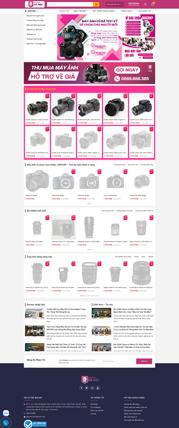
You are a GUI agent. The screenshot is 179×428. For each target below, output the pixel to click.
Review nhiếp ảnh (36, 304)
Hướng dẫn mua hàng (125, 211)
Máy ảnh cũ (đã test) (34, 30)
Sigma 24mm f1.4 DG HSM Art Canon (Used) (145, 241)
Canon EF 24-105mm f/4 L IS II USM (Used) (40, 287)
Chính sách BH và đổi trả (144, 211)
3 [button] (90, 58)
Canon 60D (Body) (58, 195)
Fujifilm (150, 257)
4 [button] (93, 58)
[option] (89, 37)
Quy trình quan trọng (104, 11)
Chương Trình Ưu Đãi (34, 39)
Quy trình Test (133, 165)
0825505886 (31, 405)
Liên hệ (93, 406)
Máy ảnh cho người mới (35, 16)
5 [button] (92, 295)
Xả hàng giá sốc (108, 211)
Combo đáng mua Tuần (35, 20)
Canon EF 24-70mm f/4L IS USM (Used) (65, 287)
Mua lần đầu (81, 11)
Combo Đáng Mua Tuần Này (41, 89)
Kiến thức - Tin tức (103, 304)
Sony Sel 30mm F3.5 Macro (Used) (115, 241)
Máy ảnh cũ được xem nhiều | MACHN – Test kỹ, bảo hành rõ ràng (61, 164)
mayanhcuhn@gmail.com (35, 409)
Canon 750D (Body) (110, 195)
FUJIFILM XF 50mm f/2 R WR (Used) (142, 287)
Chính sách (127, 11)
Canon (136, 257)
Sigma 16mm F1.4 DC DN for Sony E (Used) (118, 287)
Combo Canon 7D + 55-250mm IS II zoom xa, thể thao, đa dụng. (73, 120)
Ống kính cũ (31, 34)
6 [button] (94, 295)
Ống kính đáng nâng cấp (39, 256)
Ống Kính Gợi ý (120, 165)
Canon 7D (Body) (31, 195)
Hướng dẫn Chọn (147, 165)
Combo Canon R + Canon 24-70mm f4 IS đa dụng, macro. (45, 120)
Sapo (109, 425)
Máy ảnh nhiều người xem (36, 25)
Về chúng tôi (145, 11)
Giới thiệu (94, 397)
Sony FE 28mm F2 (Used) (34, 241)
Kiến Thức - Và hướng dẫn (36, 44)
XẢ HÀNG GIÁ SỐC (36, 210)
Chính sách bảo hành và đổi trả (135, 400)
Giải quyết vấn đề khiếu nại (134, 413)
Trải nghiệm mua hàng (123, 257)
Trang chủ (64, 11)
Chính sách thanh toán (132, 406)
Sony (143, 257)
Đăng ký (144, 361)
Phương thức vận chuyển (133, 403)
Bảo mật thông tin (130, 409)
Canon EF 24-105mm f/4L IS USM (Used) (91, 287)
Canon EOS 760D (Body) (138, 195)
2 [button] (87, 58)
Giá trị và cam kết (97, 403)
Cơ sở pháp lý (96, 400)
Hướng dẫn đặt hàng (131, 397)
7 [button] (97, 295)
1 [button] (85, 58)
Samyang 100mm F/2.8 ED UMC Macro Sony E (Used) (96, 241)
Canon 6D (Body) (83, 195)
